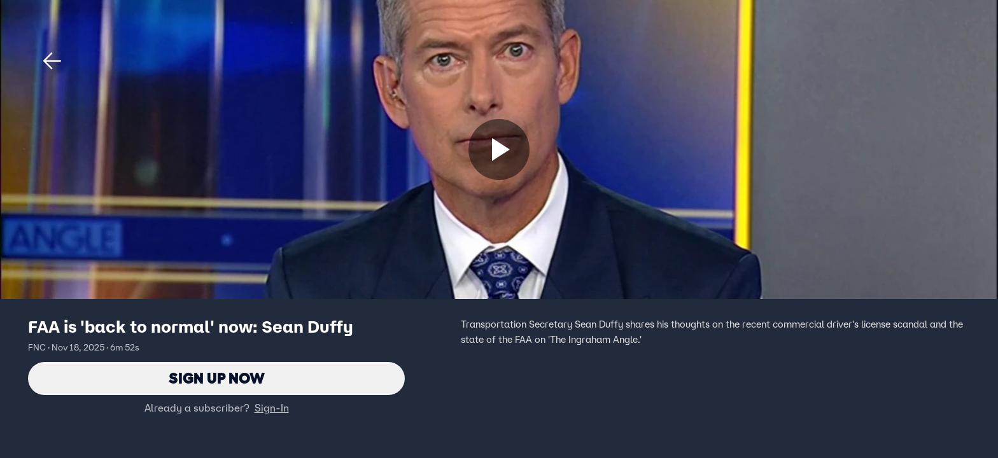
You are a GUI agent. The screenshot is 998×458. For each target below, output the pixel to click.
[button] (52, 61)
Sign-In (272, 407)
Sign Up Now (217, 378)
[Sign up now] (499, 149)
